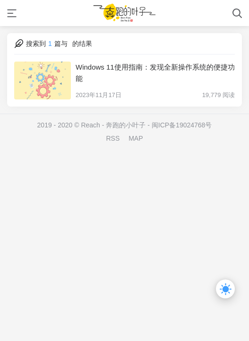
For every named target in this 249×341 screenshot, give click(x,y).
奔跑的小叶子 (126, 125)
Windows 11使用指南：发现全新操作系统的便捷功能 (155, 72)
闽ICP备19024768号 (182, 125)
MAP (136, 138)
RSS (113, 138)
